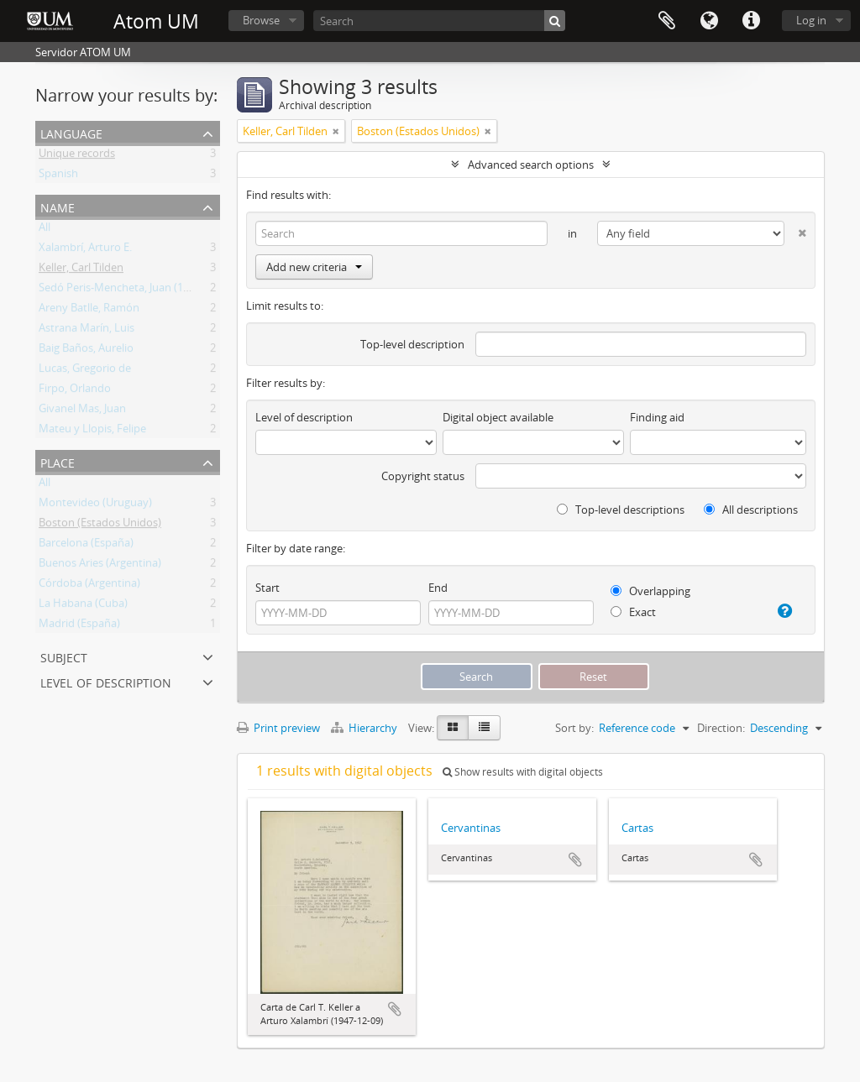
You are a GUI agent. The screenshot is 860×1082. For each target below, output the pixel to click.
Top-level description (412, 344)
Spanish (58, 176)
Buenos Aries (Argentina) (100, 565)
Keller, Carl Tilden (81, 270)
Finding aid (657, 417)
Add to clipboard (394, 1009)
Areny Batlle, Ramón (89, 310)
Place (57, 461)
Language (709, 21)
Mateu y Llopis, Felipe (92, 431)
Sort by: (574, 727)
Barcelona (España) (86, 545)
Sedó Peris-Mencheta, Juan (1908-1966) (135, 290)
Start (267, 587)
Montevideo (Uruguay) (95, 505)
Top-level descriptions (620, 509)
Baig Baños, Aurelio (86, 350)
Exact (633, 611)
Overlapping (650, 590)
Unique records (77, 156)
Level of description (105, 681)
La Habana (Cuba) (83, 606)
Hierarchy (365, 727)
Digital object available (498, 417)
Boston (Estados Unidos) (100, 525)
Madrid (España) (79, 626)
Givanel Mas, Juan (82, 411)
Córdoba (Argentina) (89, 585)
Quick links (751, 21)
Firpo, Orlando (75, 391)
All (44, 230)
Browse (261, 20)
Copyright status (422, 476)
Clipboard (667, 21)
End (438, 587)
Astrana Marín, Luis (86, 330)
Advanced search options (531, 164)
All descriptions (751, 509)
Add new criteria (314, 266)
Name (57, 206)
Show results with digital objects (523, 772)
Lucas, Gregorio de (85, 371)
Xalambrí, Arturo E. (85, 250)
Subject (63, 656)
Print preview (278, 727)
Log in (811, 20)
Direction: (721, 727)
